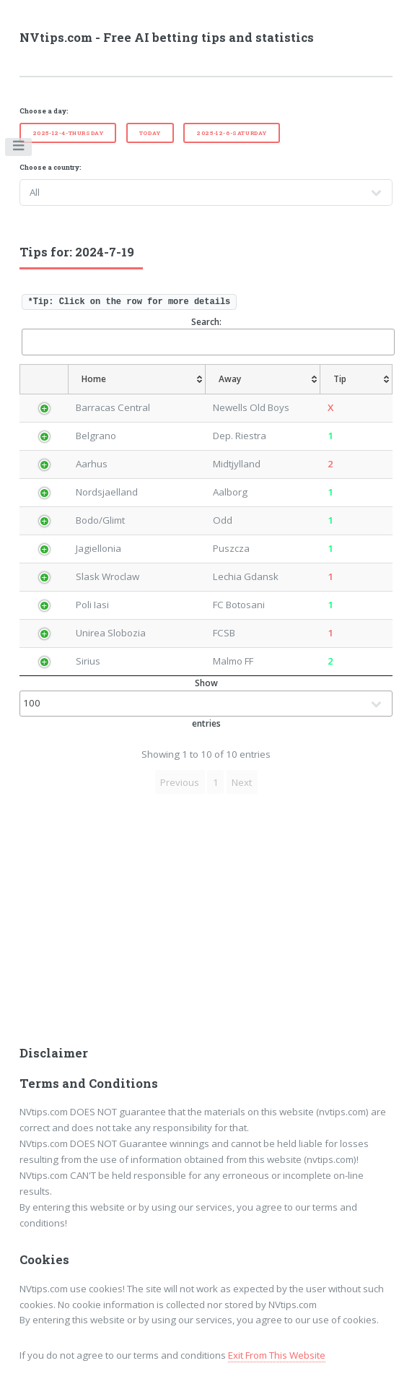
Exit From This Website (276, 1355)
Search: (207, 335)
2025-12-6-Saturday (231, 133)
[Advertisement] (206, 924)
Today (150, 133)
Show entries (206, 703)
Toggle (19, 148)
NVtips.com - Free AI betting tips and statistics (166, 38)
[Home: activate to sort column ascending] (128, 379)
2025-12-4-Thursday (68, 133)
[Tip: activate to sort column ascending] (363, 379)
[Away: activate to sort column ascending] (264, 379)
